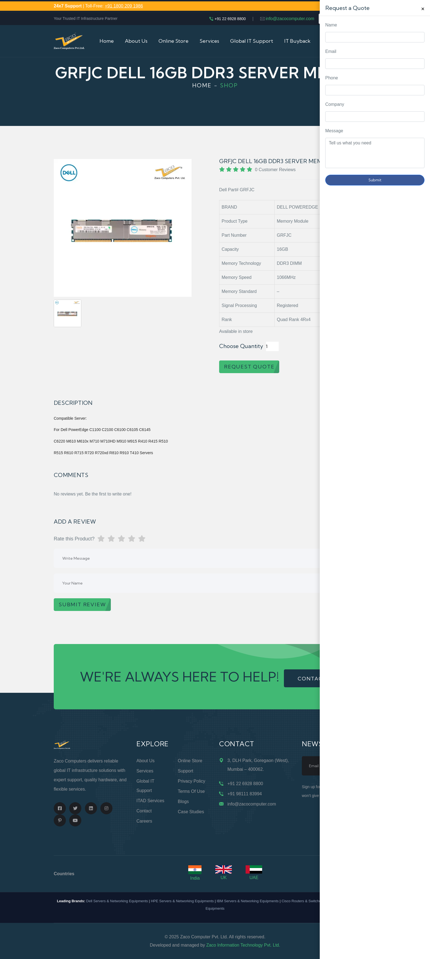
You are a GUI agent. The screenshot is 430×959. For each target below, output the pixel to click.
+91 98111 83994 (244, 793)
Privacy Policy (191, 781)
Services (209, 41)
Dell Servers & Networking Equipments (117, 901)
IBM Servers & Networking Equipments (248, 901)
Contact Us (334, 41)
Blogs (183, 801)
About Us (136, 41)
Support (185, 771)
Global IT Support (251, 41)
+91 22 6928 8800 (230, 19)
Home (107, 41)
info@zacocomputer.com (290, 18)
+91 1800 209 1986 (124, 6)
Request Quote (420, 383)
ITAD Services (150, 800)
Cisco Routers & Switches (302, 901)
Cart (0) (367, 41)
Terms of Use (191, 791)
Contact (144, 811)
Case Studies (191, 811)
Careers (144, 821)
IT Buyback (297, 41)
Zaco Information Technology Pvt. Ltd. (243, 945)
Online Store (173, 41)
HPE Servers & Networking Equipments (182, 901)
